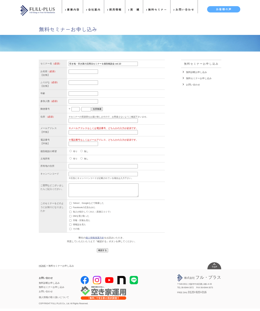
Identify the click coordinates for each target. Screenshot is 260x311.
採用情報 (115, 9)
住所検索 (97, 109)
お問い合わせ (184, 9)
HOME (42, 268)
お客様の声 (224, 9)
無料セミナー (157, 9)
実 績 (135, 9)
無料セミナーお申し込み (199, 78)
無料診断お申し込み (196, 72)
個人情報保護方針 (95, 240)
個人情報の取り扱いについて (54, 299)
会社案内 (94, 9)
